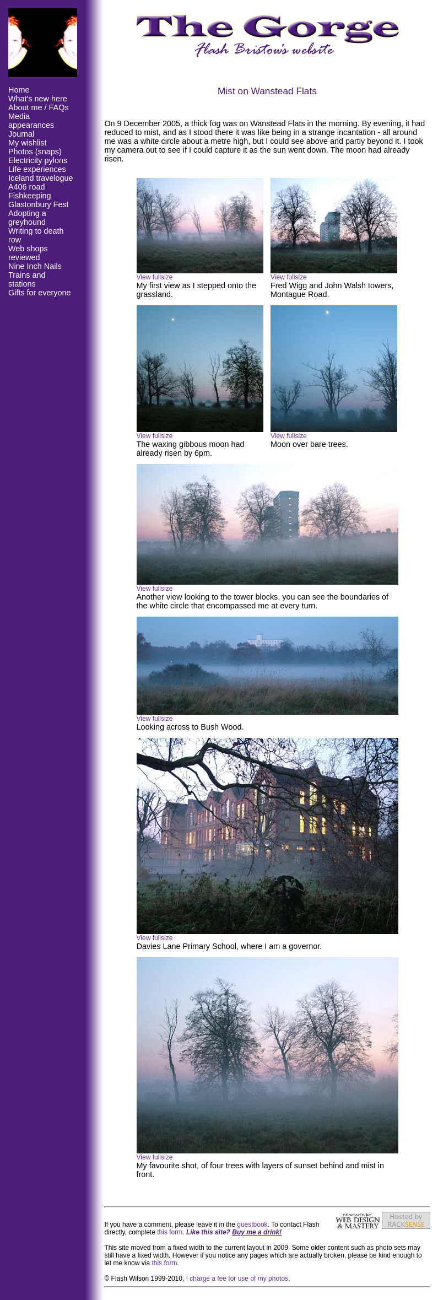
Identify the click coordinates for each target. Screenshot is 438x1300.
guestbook (252, 1224)
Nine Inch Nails (35, 266)
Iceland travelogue (40, 178)
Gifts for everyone (39, 292)
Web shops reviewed (28, 253)
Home (18, 89)
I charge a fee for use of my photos (237, 1278)
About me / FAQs (38, 107)
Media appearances (31, 121)
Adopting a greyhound (27, 217)
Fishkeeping (29, 195)
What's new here (37, 98)
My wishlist (27, 142)
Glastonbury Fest (38, 204)
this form (169, 1232)
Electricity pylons (37, 160)
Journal (21, 134)
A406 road (26, 186)
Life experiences (37, 169)
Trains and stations (26, 279)
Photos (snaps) (35, 151)
